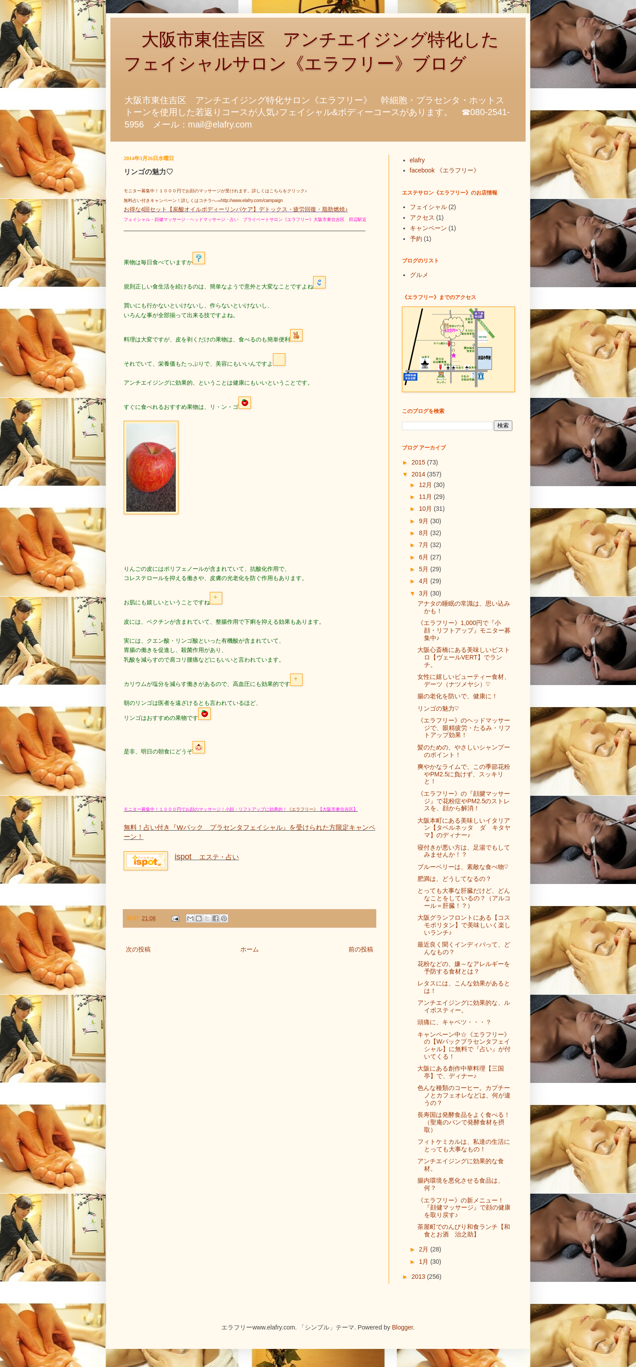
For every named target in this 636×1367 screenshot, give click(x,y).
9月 (424, 520)
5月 (424, 569)
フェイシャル (428, 206)
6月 (424, 557)
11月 (426, 496)
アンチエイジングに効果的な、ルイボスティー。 (463, 1006)
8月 (424, 532)
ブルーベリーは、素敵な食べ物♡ (462, 866)
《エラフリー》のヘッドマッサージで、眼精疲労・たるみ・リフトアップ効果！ (464, 728)
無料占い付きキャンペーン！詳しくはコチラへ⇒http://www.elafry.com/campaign (203, 200)
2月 (424, 1249)
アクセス (422, 217)
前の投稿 (360, 949)
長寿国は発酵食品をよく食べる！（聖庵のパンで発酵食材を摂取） (463, 1122)
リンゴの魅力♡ (438, 708)
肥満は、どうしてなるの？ (454, 878)
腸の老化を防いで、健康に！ (457, 696)
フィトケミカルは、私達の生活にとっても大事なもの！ (463, 1145)
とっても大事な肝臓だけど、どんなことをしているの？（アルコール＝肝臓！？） (464, 898)
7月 (424, 544)
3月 (424, 593)
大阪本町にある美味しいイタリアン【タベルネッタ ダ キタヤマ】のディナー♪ (464, 828)
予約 (416, 238)
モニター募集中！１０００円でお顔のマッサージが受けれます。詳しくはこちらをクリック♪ (215, 190)
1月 (424, 1261)
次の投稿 (138, 949)
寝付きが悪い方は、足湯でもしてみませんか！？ (463, 851)
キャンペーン (428, 228)
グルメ (419, 274)
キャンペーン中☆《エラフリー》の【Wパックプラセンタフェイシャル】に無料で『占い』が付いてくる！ (464, 1045)
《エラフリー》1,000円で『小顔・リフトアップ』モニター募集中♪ (464, 630)
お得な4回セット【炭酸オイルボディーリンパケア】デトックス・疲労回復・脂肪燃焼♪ (236, 209)
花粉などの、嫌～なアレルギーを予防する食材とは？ (463, 967)
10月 (426, 508)
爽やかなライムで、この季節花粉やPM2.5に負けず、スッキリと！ (463, 774)
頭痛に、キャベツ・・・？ (454, 1022)
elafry (417, 160)
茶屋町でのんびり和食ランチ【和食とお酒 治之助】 (463, 1230)
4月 (424, 580)
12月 (426, 484)
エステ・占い (206, 857)
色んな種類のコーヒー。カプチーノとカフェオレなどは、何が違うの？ (464, 1095)
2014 (419, 474)
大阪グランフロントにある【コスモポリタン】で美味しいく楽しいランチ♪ (464, 925)
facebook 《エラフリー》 (445, 170)
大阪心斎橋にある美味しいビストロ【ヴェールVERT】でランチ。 (463, 657)
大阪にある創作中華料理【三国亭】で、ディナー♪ (460, 1072)
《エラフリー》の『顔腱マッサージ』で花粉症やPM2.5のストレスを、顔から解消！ (463, 801)
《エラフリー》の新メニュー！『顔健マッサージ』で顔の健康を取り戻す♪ (464, 1208)
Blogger (402, 1327)
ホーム (249, 949)
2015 (419, 462)
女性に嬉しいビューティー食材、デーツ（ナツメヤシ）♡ (463, 680)
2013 (419, 1276)
